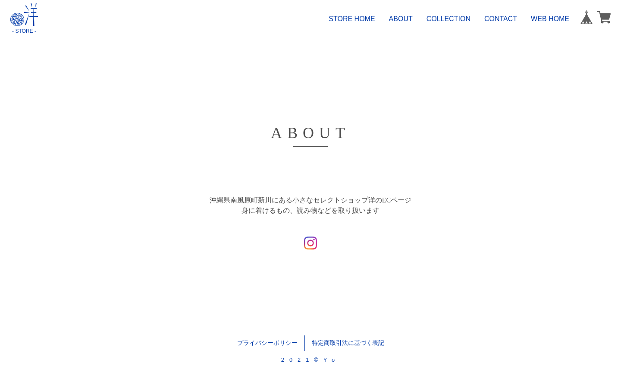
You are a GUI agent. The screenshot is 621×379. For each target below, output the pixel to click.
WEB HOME (550, 18)
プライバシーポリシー (267, 343)
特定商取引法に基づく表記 (348, 343)
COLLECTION (448, 18)
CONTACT (500, 18)
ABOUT (401, 18)
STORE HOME (352, 18)
